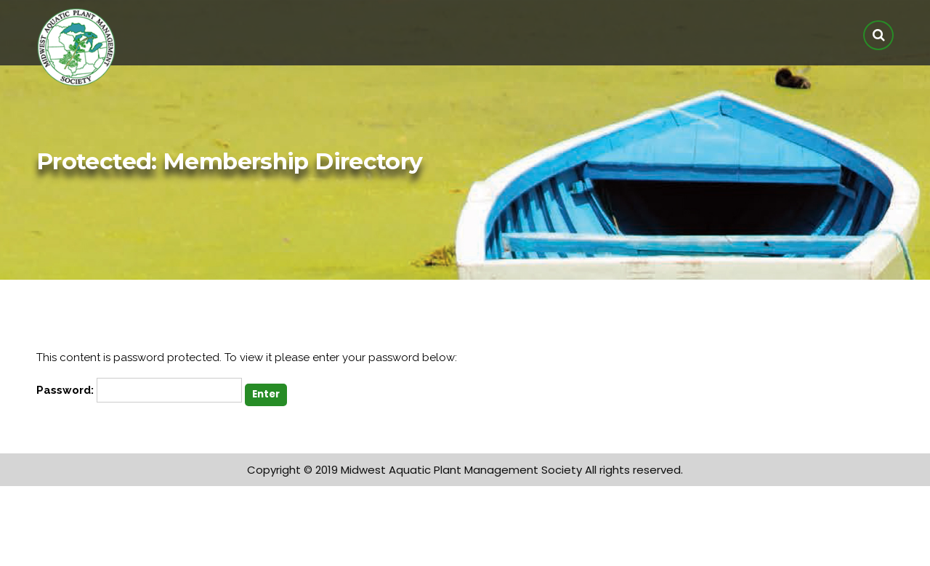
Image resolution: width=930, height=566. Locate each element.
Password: (139, 390)
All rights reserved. (634, 469)
